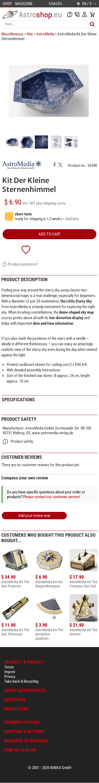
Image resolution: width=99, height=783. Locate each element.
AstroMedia (45, 34)
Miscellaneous (12, 34)
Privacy (9, 676)
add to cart (49, 234)
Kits (30, 34)
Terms (9, 667)
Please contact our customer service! (51, 496)
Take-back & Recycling (21, 681)
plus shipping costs (50, 203)
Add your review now (34, 515)
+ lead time (71, 218)
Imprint (9, 671)
